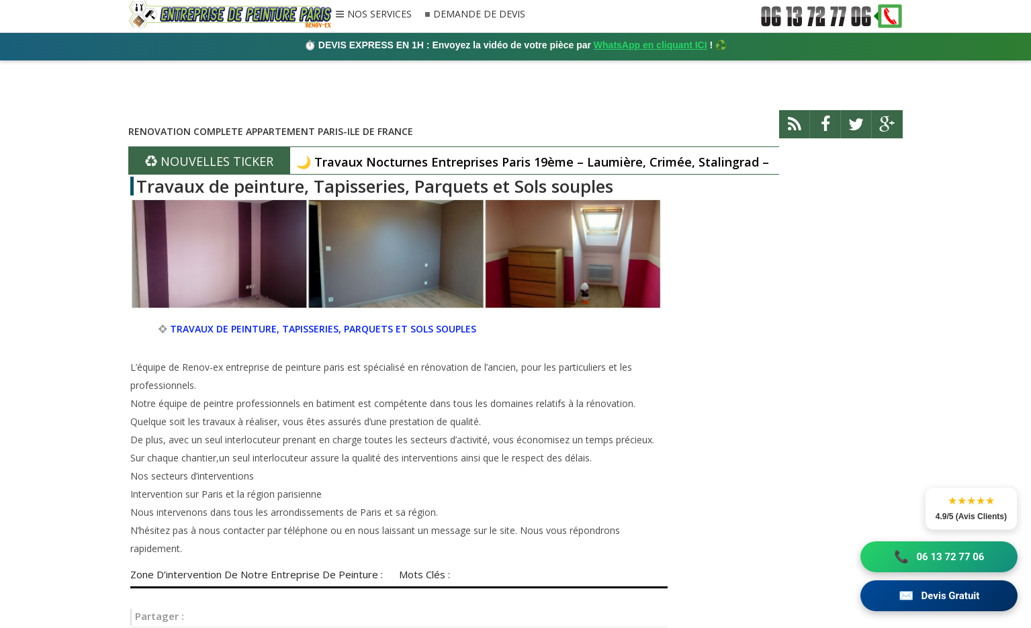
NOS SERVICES (379, 14)
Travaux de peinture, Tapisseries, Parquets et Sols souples (374, 186)
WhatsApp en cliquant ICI (650, 45)
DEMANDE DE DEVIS (479, 14)
